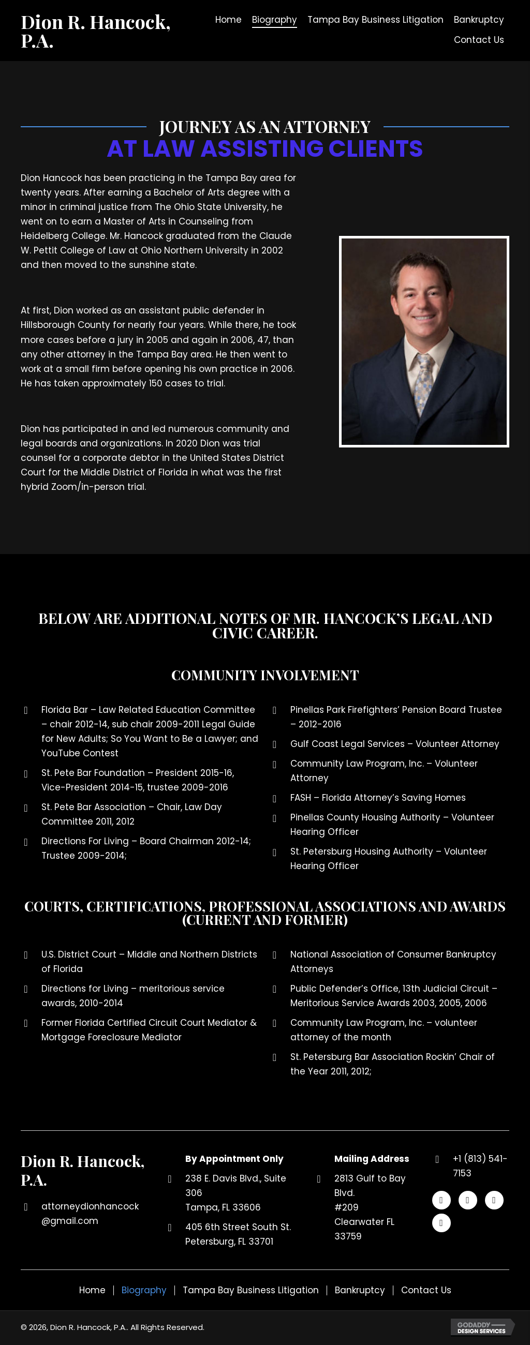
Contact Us (426, 1290)
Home (92, 1290)
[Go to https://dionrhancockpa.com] (104, 30)
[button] (441, 1200)
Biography (144, 1290)
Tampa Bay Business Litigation (251, 1290)
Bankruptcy (360, 1290)
